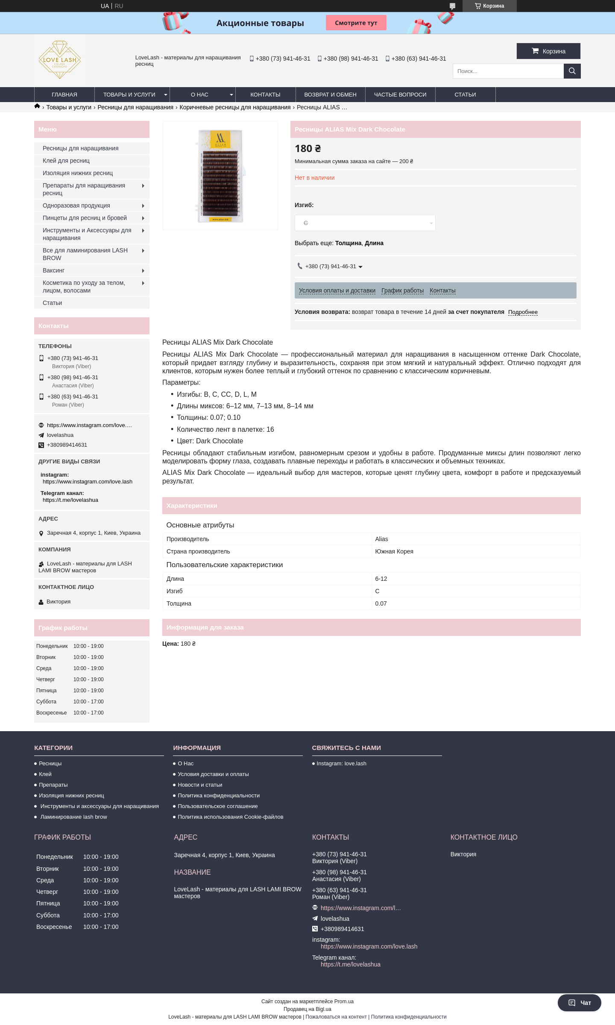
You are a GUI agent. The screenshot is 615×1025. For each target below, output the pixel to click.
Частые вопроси (400, 94)
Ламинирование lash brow (73, 817)
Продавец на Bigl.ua (307, 1009)
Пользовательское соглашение (218, 806)
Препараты (53, 785)
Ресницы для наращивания (135, 107)
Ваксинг (53, 270)
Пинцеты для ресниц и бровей (85, 217)
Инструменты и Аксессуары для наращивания (87, 234)
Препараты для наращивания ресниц (84, 189)
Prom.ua (344, 1001)
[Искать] (572, 71)
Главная (64, 94)
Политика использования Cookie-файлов (230, 817)
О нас (199, 94)
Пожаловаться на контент (336, 1017)
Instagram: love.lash (341, 763)
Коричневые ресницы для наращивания (234, 107)
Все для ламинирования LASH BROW (85, 254)
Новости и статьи (200, 785)
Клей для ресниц (66, 160)
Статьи (465, 94)
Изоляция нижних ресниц (78, 173)
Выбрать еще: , (339, 243)
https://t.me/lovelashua (70, 500)
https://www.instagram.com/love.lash (89, 425)
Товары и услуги (129, 94)
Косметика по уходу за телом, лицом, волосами (84, 286)
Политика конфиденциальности (219, 795)
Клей (45, 774)
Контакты (265, 94)
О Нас (185, 763)
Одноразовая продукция (76, 205)
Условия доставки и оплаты (213, 774)
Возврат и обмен (331, 94)
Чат (579, 1003)
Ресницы (50, 763)
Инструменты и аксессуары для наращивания (99, 806)
